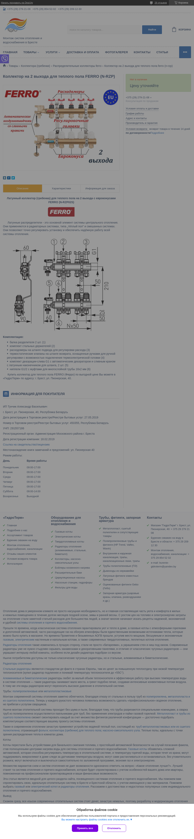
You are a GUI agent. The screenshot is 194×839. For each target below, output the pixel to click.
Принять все (85, 828)
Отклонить (114, 828)
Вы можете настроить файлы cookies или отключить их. (95, 819)
